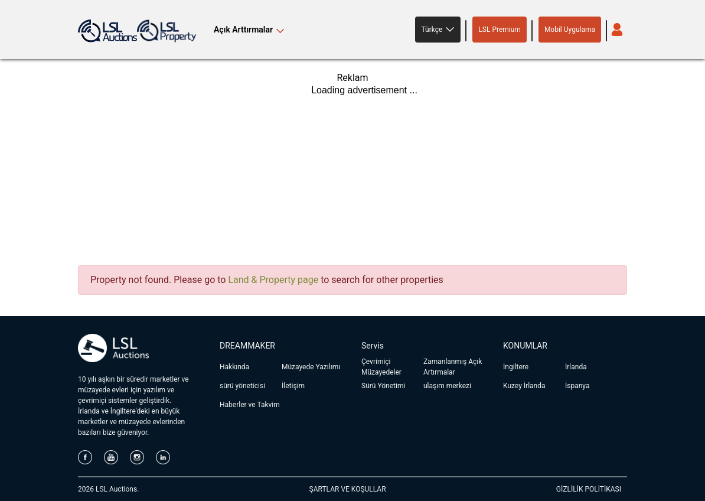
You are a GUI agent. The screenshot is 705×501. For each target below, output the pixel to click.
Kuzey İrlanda (524, 386)
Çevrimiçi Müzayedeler (381, 366)
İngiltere (515, 367)
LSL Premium (499, 29)
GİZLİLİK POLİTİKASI (588, 489)
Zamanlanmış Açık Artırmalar (452, 366)
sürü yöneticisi (242, 386)
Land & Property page (273, 279)
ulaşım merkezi (447, 386)
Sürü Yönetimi (383, 386)
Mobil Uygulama (569, 29)
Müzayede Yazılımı (311, 367)
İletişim (293, 386)
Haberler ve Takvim (250, 405)
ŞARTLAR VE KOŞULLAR (347, 489)
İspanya (577, 386)
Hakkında (234, 367)
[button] (438, 30)
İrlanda (576, 367)
